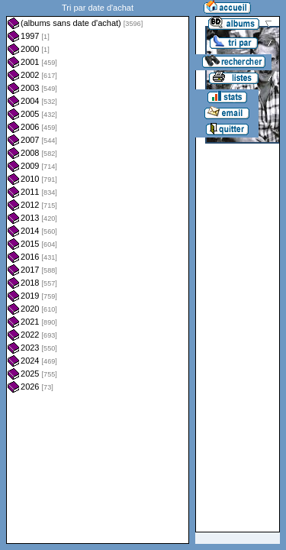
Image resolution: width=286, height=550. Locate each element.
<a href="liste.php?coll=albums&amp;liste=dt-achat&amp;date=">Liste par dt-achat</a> (97, 272)
